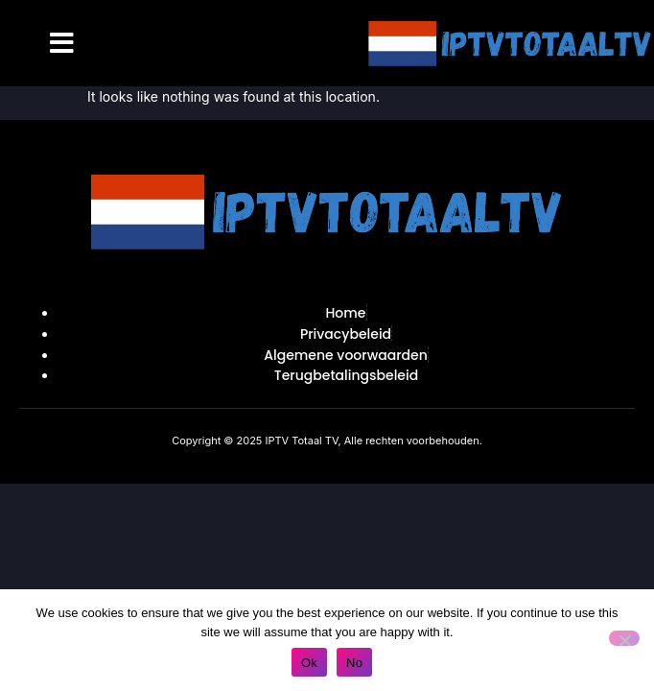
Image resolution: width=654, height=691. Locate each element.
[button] (62, 43)
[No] (624, 638)
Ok (309, 662)
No (354, 662)
